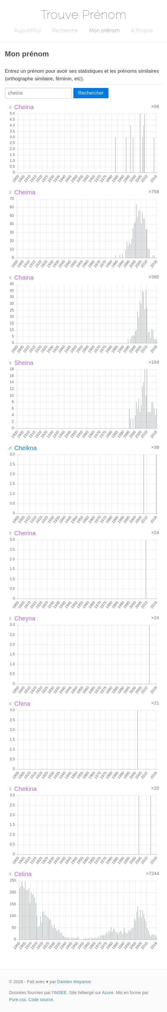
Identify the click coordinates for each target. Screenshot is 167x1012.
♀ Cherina (22, 533)
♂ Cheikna (22, 448)
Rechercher (91, 93)
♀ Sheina (20, 362)
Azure (107, 992)
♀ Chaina (21, 277)
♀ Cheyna (21, 618)
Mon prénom (104, 30)
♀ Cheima (21, 192)
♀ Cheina (21, 107)
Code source (40, 999)
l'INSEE (59, 992)
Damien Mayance (74, 981)
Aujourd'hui (27, 30)
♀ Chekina (22, 788)
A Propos (142, 30)
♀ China (19, 703)
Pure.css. (18, 999)
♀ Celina (20, 874)
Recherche (65, 30)
